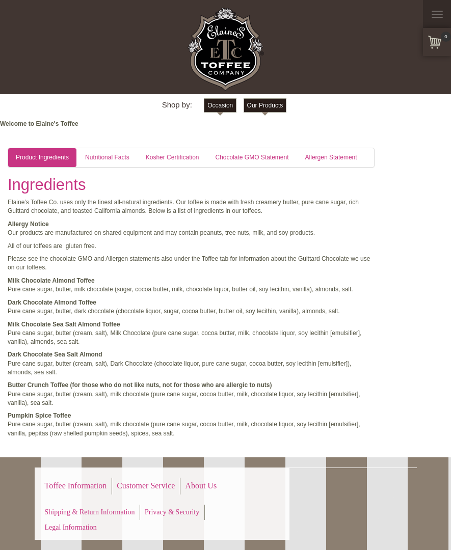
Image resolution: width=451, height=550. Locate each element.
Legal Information (71, 527)
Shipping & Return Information (90, 512)
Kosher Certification (172, 157)
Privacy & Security (172, 512)
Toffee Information (76, 485)
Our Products (265, 105)
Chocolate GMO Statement (251, 157)
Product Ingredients (42, 157)
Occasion (220, 105)
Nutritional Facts (107, 157)
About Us (201, 485)
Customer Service (146, 485)
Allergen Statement (331, 157)
